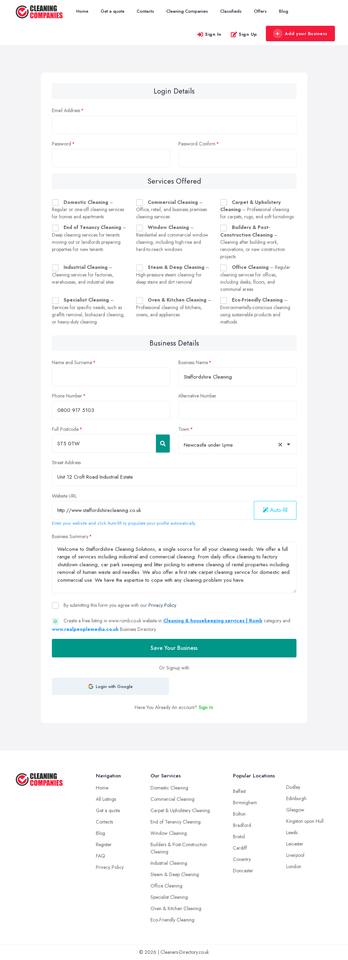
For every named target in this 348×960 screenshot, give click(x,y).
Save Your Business (174, 648)
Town (183, 429)
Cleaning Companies (187, 11)
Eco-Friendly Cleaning (172, 919)
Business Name (193, 362)
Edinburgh (296, 798)
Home (82, 11)
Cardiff (240, 847)
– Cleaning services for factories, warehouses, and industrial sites (83, 274)
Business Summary (70, 536)
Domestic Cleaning (169, 787)
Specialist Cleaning (169, 897)
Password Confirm (196, 143)
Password (61, 143)
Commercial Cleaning (172, 799)
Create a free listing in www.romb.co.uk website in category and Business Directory (171, 625)
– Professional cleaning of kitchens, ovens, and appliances (173, 307)
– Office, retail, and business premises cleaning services (171, 209)
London (293, 866)
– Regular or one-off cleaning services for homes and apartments (88, 209)
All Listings (106, 799)
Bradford (242, 825)
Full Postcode (65, 429)
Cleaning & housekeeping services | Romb (212, 620)
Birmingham (245, 802)
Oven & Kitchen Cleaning (175, 908)
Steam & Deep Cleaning (174, 874)
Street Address (66, 462)
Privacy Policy (162, 605)
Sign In (209, 34)
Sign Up (244, 34)
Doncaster (243, 870)
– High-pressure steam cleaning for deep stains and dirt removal (172, 274)
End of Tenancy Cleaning (175, 821)
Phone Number (67, 395)
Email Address (66, 110)
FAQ (100, 855)
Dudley (293, 787)
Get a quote (112, 11)
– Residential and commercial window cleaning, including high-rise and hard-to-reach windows (172, 238)
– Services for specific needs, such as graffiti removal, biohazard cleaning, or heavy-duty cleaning (88, 310)
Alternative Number (197, 395)
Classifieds (231, 11)
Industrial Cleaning (168, 863)
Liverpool (295, 855)
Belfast (239, 791)
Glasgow (295, 809)
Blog (283, 11)
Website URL (64, 495)
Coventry (242, 859)
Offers (260, 11)
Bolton (239, 813)
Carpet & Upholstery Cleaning (180, 810)
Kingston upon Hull (305, 821)
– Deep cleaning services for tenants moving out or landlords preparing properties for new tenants (89, 238)
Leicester (294, 843)
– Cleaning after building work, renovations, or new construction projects (252, 242)
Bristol (239, 836)
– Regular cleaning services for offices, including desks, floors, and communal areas (255, 278)
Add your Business (300, 34)
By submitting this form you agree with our (119, 605)
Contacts (145, 11)
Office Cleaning (166, 885)
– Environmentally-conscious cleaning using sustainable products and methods (255, 310)
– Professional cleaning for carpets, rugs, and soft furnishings (257, 209)
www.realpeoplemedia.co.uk (85, 629)
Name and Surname (72, 362)
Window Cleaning (168, 833)
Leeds (292, 832)
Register (104, 844)
